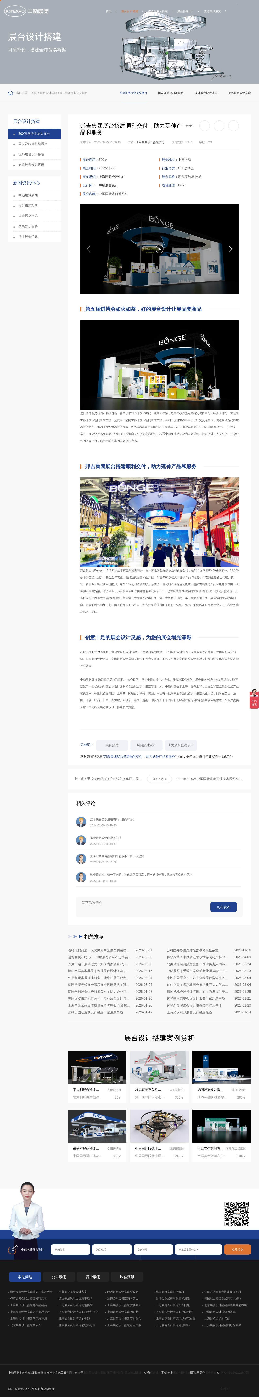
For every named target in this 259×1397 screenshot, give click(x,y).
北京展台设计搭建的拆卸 (74, 1318)
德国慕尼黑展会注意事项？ (76, 1298)
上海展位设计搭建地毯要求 (76, 1305)
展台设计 (155, 1372)
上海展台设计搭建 (94, 1372)
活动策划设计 (132, 1372)
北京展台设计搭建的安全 (25, 1325)
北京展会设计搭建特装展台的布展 (225, 1305)
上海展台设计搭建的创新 (122, 1311)
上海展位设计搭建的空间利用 (174, 1311)
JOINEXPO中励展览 (93, 652)
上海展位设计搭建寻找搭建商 (28, 1305)
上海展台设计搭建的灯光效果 (222, 1325)
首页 (108, 11)
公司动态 (59, 1277)
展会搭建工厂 (185, 11)
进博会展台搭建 (158, 11)
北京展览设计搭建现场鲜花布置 (175, 1318)
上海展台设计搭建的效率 (220, 1311)
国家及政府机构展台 (171, 93)
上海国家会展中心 (112, 177)
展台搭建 (112, 745)
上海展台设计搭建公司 (150, 142)
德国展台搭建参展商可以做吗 (222, 1298)
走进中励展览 (212, 11)
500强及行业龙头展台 (74, 93)
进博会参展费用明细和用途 (173, 1298)
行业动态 (93, 1277)
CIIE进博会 (186, 168)
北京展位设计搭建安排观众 (124, 1318)
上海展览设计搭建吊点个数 (124, 1325)
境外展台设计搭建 (206, 93)
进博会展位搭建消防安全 (122, 1298)
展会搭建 (211, 1372)
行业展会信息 (28, 236)
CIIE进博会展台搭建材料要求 (28, 1298)
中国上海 (184, 159)
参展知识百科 (28, 226)
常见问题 (25, 1277)
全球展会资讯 (28, 216)
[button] (231, 249)
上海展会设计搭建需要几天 (124, 1305)
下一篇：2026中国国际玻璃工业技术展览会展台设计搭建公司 (210, 779)
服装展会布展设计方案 (73, 1291)
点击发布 (223, 907)
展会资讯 (127, 1277)
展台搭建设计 (146, 745)
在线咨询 (63, 1223)
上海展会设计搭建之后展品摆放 (30, 1311)
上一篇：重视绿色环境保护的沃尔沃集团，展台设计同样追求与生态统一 (108, 779)
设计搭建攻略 (28, 205)
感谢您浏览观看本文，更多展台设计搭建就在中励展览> (156, 756)
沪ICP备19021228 (232, 1372)
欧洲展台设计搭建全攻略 (122, 1291)
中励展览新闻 (28, 195)
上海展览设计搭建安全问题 (173, 1305)
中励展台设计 (108, 185)
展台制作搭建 (181, 1372)
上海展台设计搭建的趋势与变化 (78, 1311)
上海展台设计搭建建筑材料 (173, 1325)
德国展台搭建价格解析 (170, 1291)
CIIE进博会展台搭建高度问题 (222, 1291)
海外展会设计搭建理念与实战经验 (31, 1291)
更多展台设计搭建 (239, 93)
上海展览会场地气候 (217, 1318)
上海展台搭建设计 (181, 745)
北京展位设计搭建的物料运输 (77, 1325)
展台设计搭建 (129, 11)
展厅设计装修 (115, 1372)
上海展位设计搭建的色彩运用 (28, 1318)
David (182, 185)
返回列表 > (159, 779)
